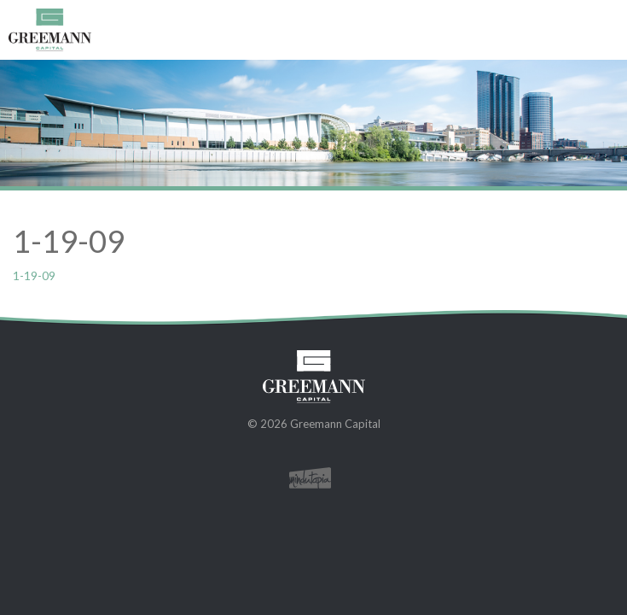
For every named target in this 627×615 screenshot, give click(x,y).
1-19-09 (34, 275)
